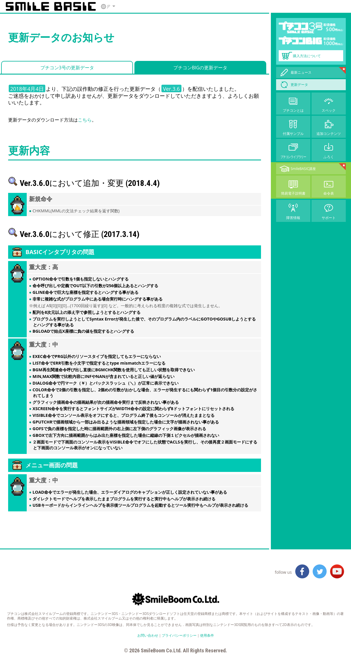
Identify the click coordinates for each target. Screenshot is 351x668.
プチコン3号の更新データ (67, 67)
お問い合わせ (147, 635)
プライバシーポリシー (179, 635)
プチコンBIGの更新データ (200, 67)
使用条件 (207, 635)
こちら (85, 120)
